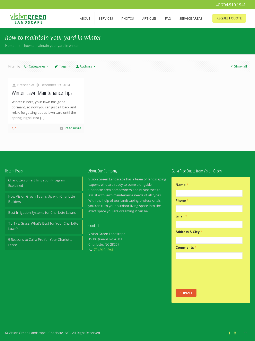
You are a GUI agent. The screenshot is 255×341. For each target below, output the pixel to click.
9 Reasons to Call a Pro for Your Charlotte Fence (40, 242)
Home (9, 45)
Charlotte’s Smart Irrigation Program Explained (36, 183)
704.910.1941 (233, 4)
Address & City (189, 232)
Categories (37, 66)
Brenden (23, 85)
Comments (186, 247)
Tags (62, 66)
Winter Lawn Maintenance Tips (42, 92)
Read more (73, 128)
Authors (86, 66)
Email (181, 216)
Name (182, 185)
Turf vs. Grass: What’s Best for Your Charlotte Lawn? (43, 226)
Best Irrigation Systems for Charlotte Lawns (42, 212)
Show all (238, 66)
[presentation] (207, 274)
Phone (182, 200)
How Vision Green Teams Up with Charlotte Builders (41, 199)
